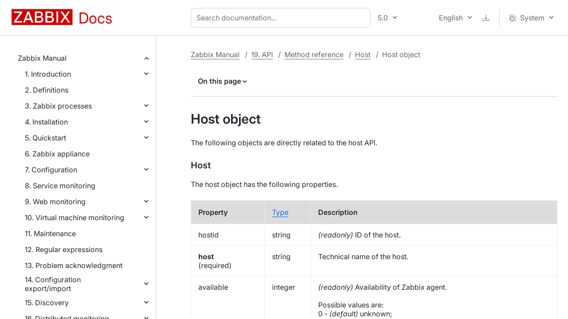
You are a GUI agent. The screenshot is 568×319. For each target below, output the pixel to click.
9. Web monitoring (55, 201)
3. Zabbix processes (58, 105)
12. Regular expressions (64, 249)
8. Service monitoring (60, 185)
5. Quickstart (45, 137)
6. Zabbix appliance (57, 153)
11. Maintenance (50, 233)
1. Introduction (48, 74)
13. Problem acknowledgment (73, 265)
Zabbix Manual (42, 58)
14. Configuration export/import (53, 284)
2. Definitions (46, 90)
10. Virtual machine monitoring (74, 217)
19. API (262, 54)
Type (280, 212)
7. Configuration (51, 169)
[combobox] (282, 17)
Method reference (313, 54)
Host (363, 54)
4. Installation (46, 121)
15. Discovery (47, 302)
